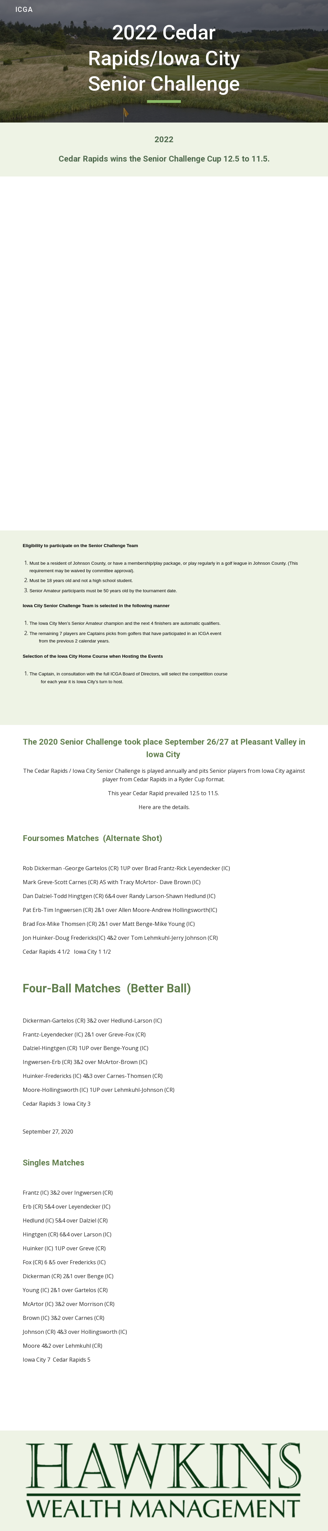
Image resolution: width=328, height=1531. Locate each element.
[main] (164, 61)
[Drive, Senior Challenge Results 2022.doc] (164, 353)
